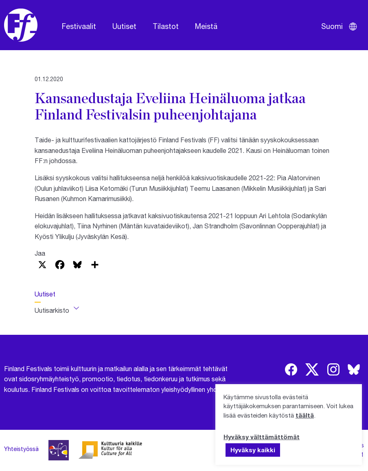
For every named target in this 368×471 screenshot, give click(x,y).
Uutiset (124, 26)
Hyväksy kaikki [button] (252, 449)
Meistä (206, 26)
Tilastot (166, 26)
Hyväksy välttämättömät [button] (261, 436)
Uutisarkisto (52, 310)
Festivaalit (79, 26)
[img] (291, 369)
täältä (305, 415)
